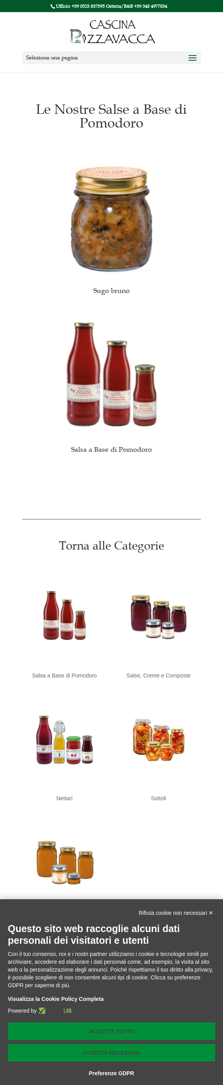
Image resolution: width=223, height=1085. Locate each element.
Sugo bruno (111, 290)
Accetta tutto (111, 1031)
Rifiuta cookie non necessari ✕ (176, 913)
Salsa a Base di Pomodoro (111, 449)
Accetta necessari (111, 1053)
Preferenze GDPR (111, 1073)
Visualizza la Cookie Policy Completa (56, 999)
